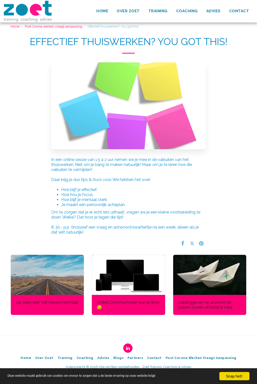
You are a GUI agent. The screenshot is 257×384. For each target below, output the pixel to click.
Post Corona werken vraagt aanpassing (53, 26)
